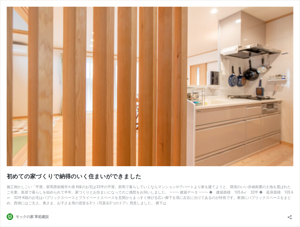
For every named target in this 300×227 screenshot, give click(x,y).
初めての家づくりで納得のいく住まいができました (74, 176)
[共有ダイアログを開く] (289, 216)
